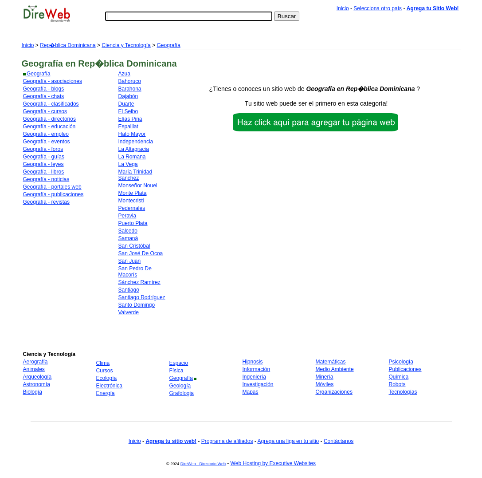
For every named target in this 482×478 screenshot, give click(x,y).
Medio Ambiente (335, 369)
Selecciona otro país (377, 8)
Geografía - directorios (49, 119)
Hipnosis (253, 362)
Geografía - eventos (46, 141)
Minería (324, 377)
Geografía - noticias (46, 179)
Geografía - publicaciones (53, 194)
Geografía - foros (43, 149)
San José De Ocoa (140, 253)
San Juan (129, 261)
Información (256, 369)
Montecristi (131, 201)
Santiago (128, 290)
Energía (105, 393)
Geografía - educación (49, 126)
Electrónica (109, 386)
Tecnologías (403, 392)
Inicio (343, 8)
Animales (34, 369)
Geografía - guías (43, 157)
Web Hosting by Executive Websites (273, 463)
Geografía (168, 45)
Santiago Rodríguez (141, 297)
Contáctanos (338, 441)
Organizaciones (334, 392)
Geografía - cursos (45, 111)
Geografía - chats (43, 96)
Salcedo (127, 231)
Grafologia (181, 393)
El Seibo (128, 111)
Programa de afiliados (227, 441)
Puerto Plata (133, 223)
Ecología (106, 378)
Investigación (258, 384)
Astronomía (36, 384)
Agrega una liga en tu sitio (288, 441)
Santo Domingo (136, 305)
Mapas (251, 392)
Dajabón (128, 96)
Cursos (104, 370)
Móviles (325, 384)
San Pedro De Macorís (135, 271)
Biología (32, 392)
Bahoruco (129, 81)
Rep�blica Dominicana (67, 45)
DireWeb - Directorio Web (203, 464)
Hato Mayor (132, 134)
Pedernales (131, 208)
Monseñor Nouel (137, 185)
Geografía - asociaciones (52, 81)
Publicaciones (405, 369)
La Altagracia (133, 149)
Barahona (129, 89)
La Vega (128, 164)
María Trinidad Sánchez (135, 175)
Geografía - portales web (52, 187)
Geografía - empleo (46, 134)
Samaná (128, 238)
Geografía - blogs (43, 89)
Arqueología (37, 377)
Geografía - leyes (43, 164)
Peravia (127, 216)
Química (399, 377)
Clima (103, 363)
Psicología (401, 362)
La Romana (132, 157)
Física (176, 370)
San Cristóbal (134, 246)
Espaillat (128, 126)
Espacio (178, 363)
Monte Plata (132, 193)
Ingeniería (254, 377)
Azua (124, 74)
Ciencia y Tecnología (126, 45)
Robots (397, 384)
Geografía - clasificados (51, 104)
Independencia (135, 141)
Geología (180, 386)
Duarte (126, 104)
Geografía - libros (43, 172)
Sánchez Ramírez (139, 282)
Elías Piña (130, 119)
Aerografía (35, 362)
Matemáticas (331, 362)
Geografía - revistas (46, 202)
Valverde (128, 312)
